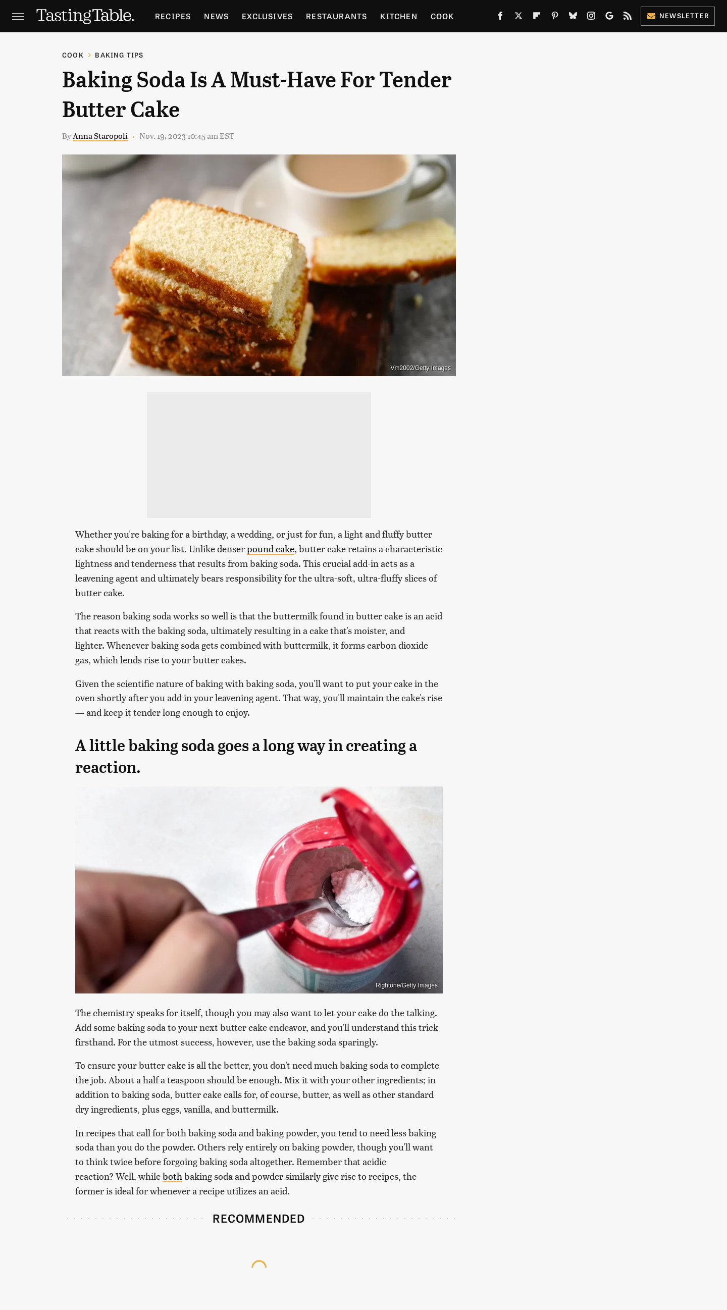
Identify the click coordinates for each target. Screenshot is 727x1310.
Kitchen (398, 16)
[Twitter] (518, 17)
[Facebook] (500, 17)
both (172, 1176)
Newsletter (677, 15)
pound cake (270, 548)
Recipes (173, 16)
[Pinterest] (555, 17)
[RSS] (627, 17)
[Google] (609, 17)
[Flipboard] (537, 17)
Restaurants (336, 16)
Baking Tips (119, 54)
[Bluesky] (573, 17)
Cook (442, 16)
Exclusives (267, 16)
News (216, 16)
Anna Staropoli (100, 135)
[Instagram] (591, 17)
